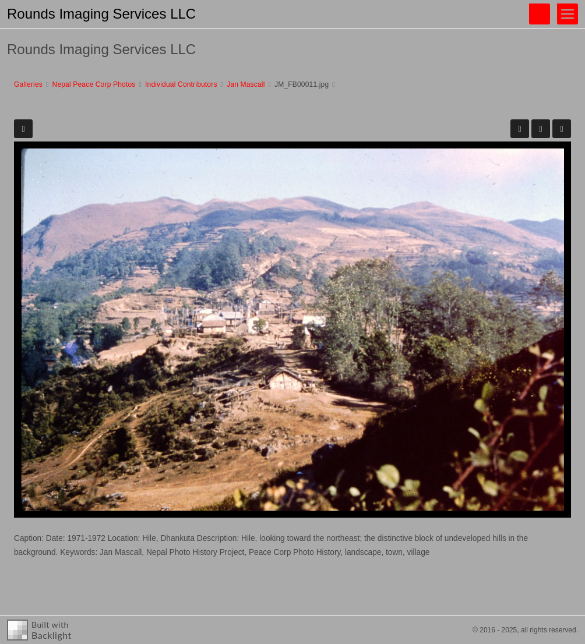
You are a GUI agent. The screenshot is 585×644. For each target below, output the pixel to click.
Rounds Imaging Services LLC (101, 14)
